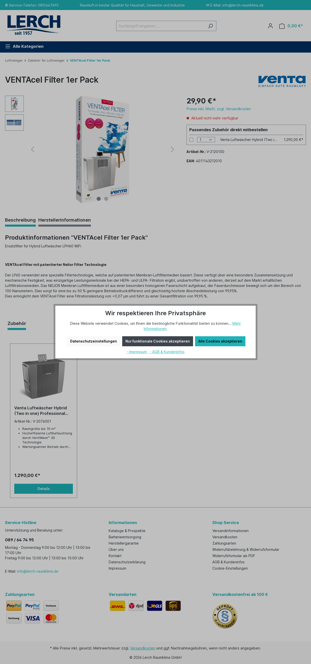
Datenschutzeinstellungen (93, 341)
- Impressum (137, 352)
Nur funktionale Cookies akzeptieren (157, 341)
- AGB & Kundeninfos (167, 352)
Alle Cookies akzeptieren (220, 341)
